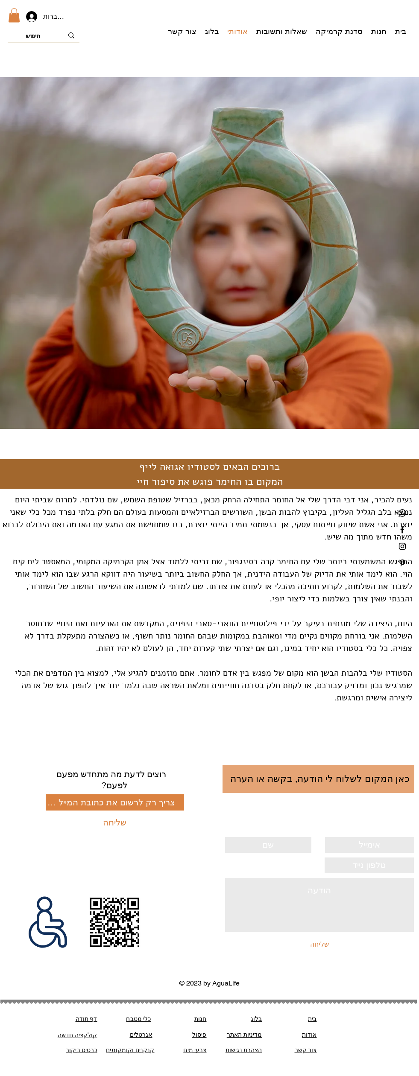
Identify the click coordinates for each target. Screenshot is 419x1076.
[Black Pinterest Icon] (402, 563)
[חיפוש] (44, 36)
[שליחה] (114, 822)
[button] (14, 15)
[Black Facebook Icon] (402, 529)
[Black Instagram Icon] (402, 546)
